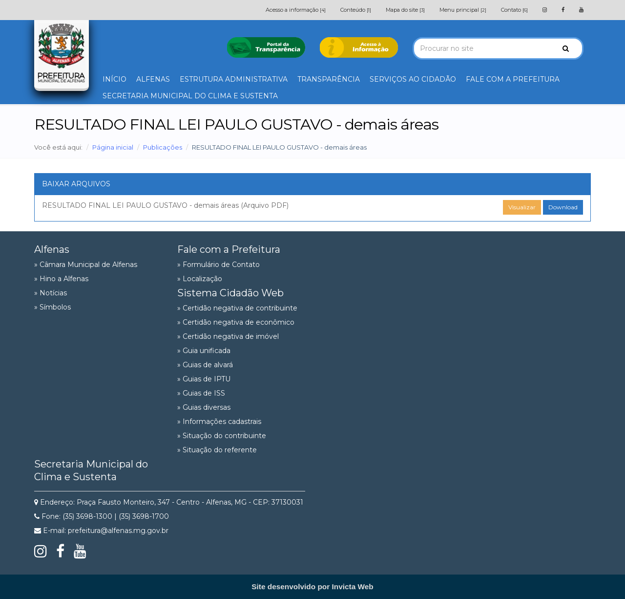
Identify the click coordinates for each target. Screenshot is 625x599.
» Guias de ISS (201, 393)
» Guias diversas (203, 407)
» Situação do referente (217, 449)
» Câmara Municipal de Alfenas (85, 264)
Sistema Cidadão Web (230, 293)
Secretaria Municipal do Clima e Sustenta (91, 470)
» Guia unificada (203, 350)
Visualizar (522, 207)
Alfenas (51, 249)
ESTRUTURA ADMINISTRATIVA (234, 79)
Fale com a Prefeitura (228, 249)
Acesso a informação (296, 9)
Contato (514, 9)
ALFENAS (153, 79)
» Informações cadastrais (219, 421)
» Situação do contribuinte (221, 435)
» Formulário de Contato (218, 264)
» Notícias (50, 292)
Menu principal (462, 9)
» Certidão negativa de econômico (235, 322)
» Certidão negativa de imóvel (228, 336)
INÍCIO (114, 79)
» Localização (199, 278)
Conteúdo (355, 9)
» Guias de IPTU (203, 379)
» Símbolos (52, 307)
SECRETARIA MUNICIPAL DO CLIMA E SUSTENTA (190, 95)
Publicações (162, 147)
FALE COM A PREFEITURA (513, 79)
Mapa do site (405, 9)
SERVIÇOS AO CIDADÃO (413, 79)
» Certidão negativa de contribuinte (237, 308)
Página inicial (112, 147)
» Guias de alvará (205, 364)
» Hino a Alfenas (61, 278)
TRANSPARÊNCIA (328, 79)
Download (563, 207)
